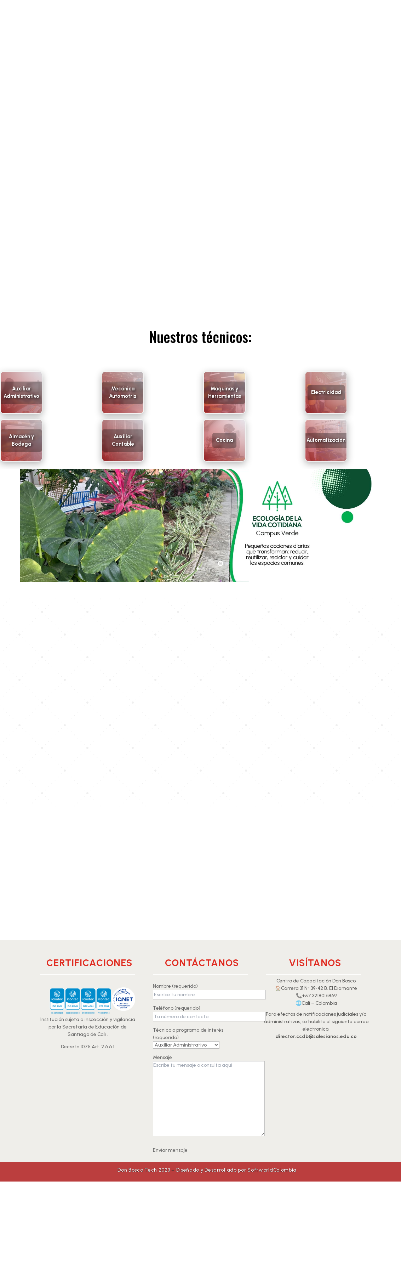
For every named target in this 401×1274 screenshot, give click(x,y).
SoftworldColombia (272, 1170)
